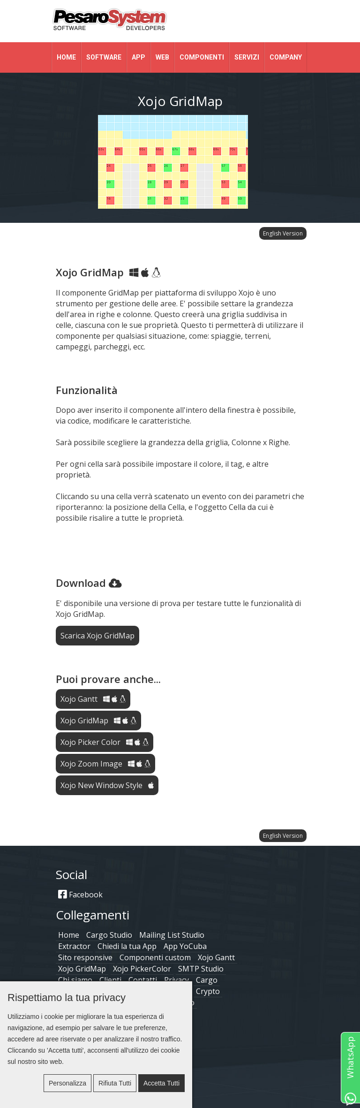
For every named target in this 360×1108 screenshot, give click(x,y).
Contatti (142, 980)
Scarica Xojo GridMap (97, 635)
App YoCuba (185, 946)
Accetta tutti (161, 1083)
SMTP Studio (201, 969)
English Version (283, 233)
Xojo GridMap (98, 720)
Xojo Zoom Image (105, 764)
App (138, 57)
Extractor (74, 946)
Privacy (176, 980)
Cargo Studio (109, 935)
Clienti (110, 980)
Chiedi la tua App (127, 946)
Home (66, 57)
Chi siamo (75, 980)
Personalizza (67, 1083)
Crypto (208, 991)
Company (286, 57)
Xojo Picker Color (104, 742)
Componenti (202, 57)
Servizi (246, 57)
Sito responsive (85, 957)
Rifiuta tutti (114, 1083)
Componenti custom (155, 957)
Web (162, 57)
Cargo (207, 980)
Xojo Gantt (93, 699)
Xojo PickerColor (142, 969)
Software (103, 57)
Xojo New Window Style (107, 785)
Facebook (80, 894)
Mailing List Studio (171, 935)
